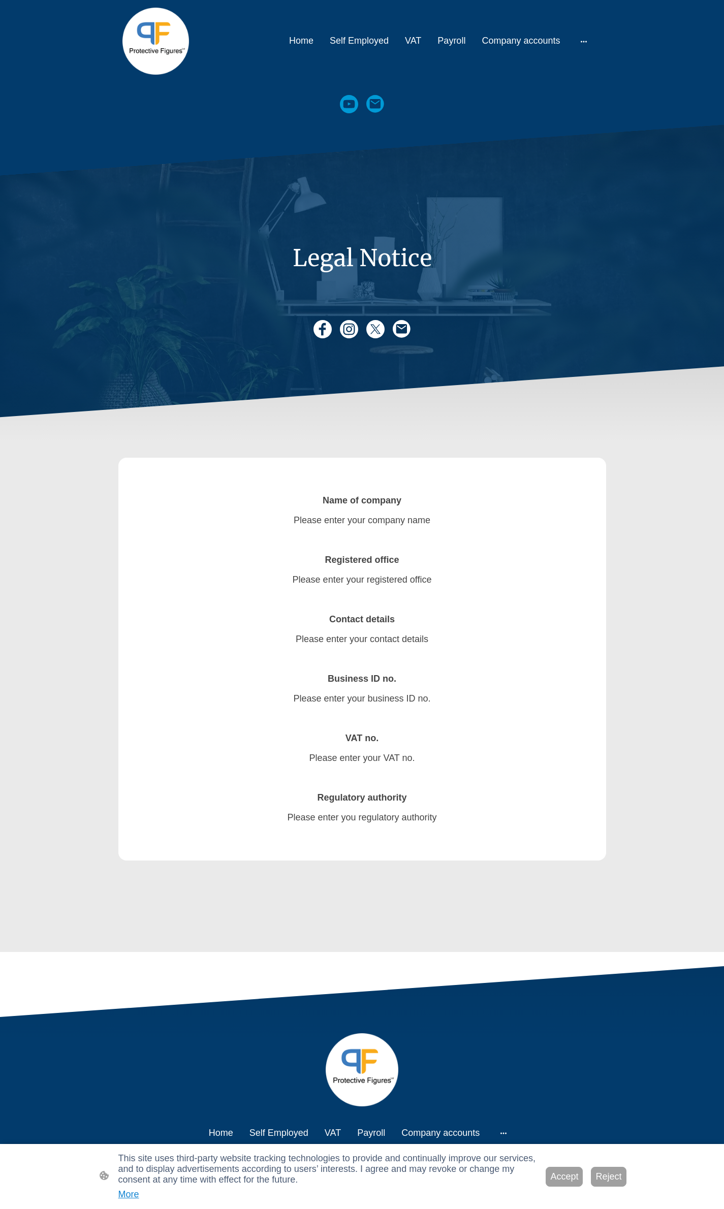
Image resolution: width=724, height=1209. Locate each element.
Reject (608, 1176)
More (128, 1194)
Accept (564, 1176)
